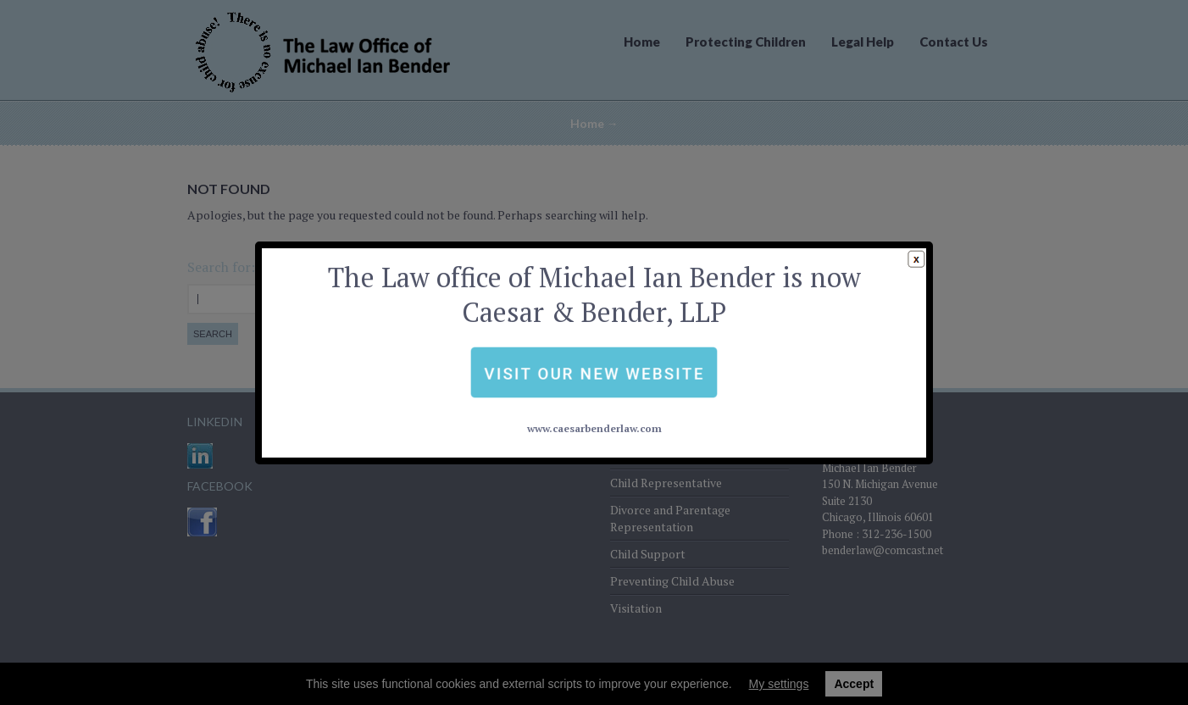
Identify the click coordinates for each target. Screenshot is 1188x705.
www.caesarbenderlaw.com (594, 389)
